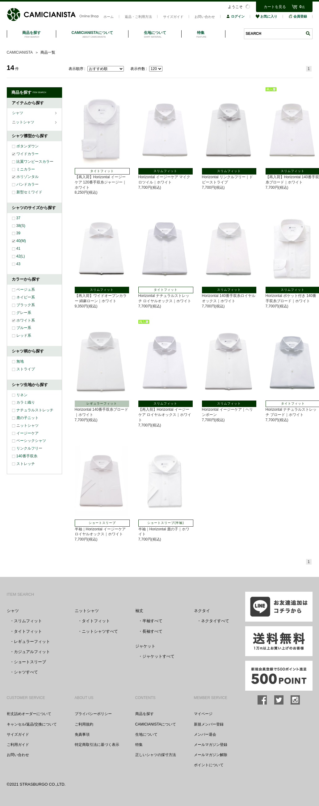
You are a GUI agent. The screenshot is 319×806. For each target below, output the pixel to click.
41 (18, 248)
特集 (139, 744)
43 (18, 264)
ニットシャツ (23, 122)
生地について (146, 734)
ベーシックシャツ (31, 440)
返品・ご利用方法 (138, 17)
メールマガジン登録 (210, 744)
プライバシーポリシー (93, 714)
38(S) (20, 226)
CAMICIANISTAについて (155, 724)
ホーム (108, 17)
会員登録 (297, 16)
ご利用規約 (84, 724)
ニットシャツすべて (100, 631)
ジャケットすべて (158, 656)
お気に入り (266, 16)
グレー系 (23, 312)
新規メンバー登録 (209, 724)
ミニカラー (25, 169)
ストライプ (25, 369)
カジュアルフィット (32, 651)
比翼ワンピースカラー (34, 161)
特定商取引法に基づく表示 (97, 744)
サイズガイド (173, 17)
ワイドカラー (27, 154)
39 (18, 233)
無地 (20, 361)
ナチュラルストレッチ (34, 410)
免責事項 (82, 734)
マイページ (203, 714)
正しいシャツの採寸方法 (155, 755)
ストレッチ (25, 464)
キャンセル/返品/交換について (32, 724)
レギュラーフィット (32, 641)
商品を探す (144, 714)
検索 (308, 33)
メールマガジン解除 (210, 755)
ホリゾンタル (27, 177)
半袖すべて (152, 621)
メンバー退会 (205, 734)
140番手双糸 (26, 456)
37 (18, 218)
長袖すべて (152, 631)
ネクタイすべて (215, 621)
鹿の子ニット (27, 418)
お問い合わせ (205, 17)
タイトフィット (28, 631)
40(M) (21, 241)
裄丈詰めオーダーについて (29, 714)
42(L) (20, 256)
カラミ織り (25, 402)
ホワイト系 (25, 320)
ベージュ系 (25, 289)
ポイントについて (209, 765)
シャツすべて (26, 672)
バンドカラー (27, 184)
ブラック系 (25, 305)
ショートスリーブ (30, 662)
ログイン (235, 16)
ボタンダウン (27, 146)
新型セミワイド (29, 192)
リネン (21, 395)
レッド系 (23, 335)
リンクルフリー (29, 448)
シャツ (18, 113)
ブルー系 (23, 328)
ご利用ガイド (18, 744)
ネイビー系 (25, 297)
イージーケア (27, 433)
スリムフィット (28, 621)
